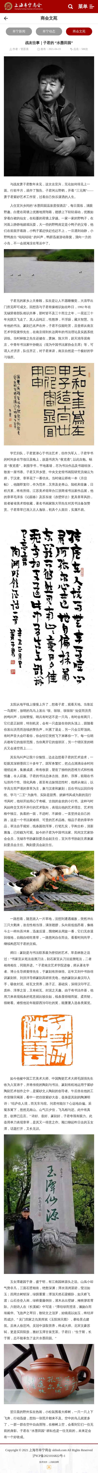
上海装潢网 (54, 1462)
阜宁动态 (49, 31)
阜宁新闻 (19, 31)
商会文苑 (79, 31)
